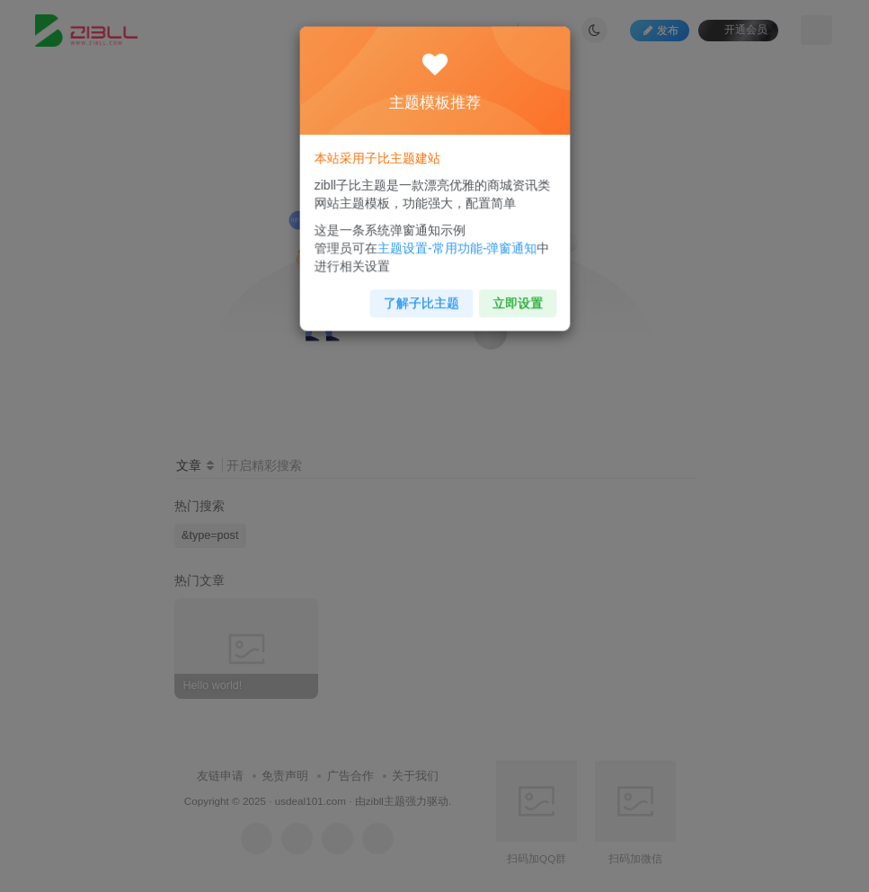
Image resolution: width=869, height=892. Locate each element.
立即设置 (510, 292)
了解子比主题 (422, 292)
